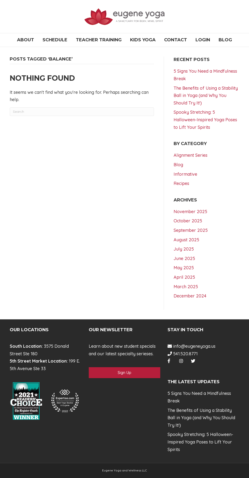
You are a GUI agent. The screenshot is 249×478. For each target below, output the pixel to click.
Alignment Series (190, 155)
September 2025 (191, 230)
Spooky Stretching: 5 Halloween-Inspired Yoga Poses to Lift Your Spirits (205, 119)
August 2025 (186, 240)
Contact (175, 40)
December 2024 (190, 296)
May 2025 (184, 267)
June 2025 (184, 258)
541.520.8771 (183, 353)
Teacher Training (99, 40)
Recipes (181, 183)
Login (203, 40)
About (25, 40)
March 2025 (186, 286)
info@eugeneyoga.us (191, 346)
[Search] (82, 111)
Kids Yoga (143, 40)
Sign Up (124, 372)
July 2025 (184, 249)
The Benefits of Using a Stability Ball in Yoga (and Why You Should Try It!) (206, 95)
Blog (225, 40)
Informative (185, 174)
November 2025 (190, 211)
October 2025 (188, 221)
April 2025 (184, 277)
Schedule (55, 40)
